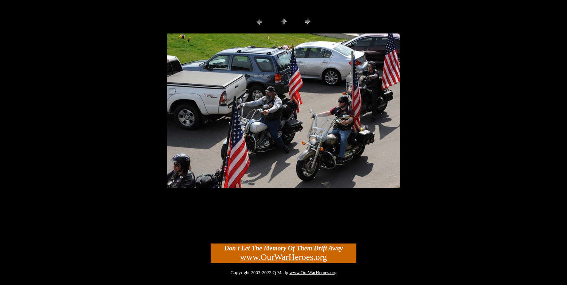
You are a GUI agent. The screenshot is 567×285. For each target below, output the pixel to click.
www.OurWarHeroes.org (283, 257)
